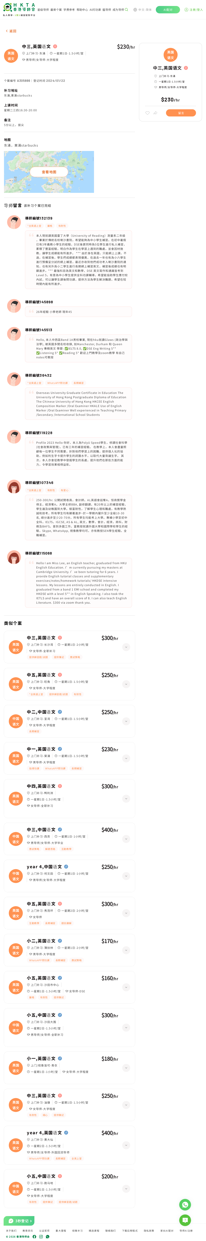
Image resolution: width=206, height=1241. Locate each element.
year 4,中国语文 (44, 866)
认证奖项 (44, 1230)
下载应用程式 (130, 1230)
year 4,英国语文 (44, 1133)
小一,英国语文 (41, 1058)
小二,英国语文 (41, 941)
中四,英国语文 (41, 786)
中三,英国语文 (36, 46)
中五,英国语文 (41, 675)
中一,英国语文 (41, 749)
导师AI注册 (186, 1230)
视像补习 (77, 1230)
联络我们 (110, 1230)
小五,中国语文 (41, 1015)
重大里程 (61, 1230)
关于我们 (11, 1230)
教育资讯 (28, 1230)
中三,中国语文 (41, 829)
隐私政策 (149, 1230)
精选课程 (94, 1230)
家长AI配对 (167, 1230)
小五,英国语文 (41, 978)
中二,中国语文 (41, 712)
